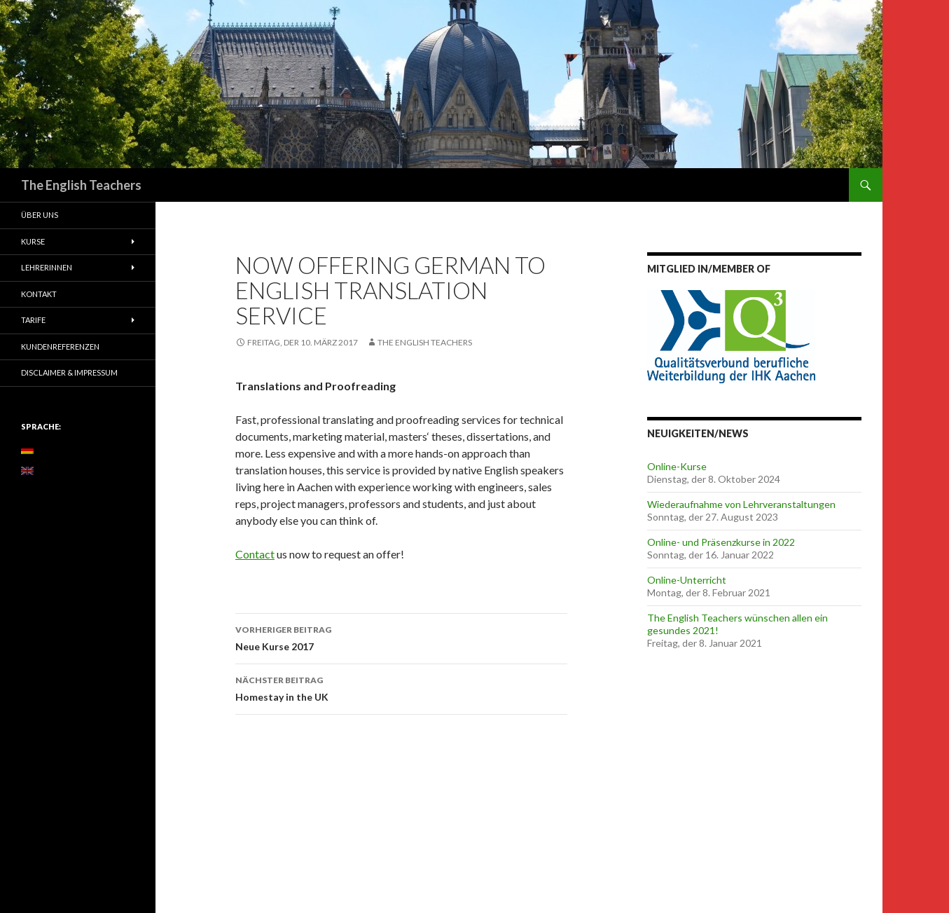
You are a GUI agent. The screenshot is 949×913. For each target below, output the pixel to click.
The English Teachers (81, 185)
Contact (255, 554)
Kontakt (39, 293)
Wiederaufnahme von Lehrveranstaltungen (741, 504)
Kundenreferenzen (60, 346)
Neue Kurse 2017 (401, 637)
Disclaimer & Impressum (69, 372)
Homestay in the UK (401, 687)
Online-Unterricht (686, 580)
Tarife (33, 319)
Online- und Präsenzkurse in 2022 (721, 542)
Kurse (33, 241)
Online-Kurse (677, 466)
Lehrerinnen (46, 267)
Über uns (39, 214)
